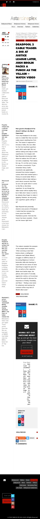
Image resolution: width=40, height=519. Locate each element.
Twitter (17, 90)
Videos (35, 483)
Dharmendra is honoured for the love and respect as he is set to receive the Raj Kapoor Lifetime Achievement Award (5, 190)
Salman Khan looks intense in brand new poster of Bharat (5, 80)
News (23, 483)
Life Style (19, 488)
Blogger (22, 438)
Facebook (17, 87)
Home (17, 33)
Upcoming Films (32, 485)
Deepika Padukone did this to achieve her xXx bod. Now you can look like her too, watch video (5, 247)
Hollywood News (32, 33)
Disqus (32, 438)
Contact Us (36, 2)
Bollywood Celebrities (30, 488)
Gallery (22, 480)
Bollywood (15, 480)
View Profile (20, 411)
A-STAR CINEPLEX (13, 517)
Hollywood (23, 33)
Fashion (29, 483)
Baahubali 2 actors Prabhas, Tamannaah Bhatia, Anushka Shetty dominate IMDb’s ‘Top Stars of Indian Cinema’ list (5, 307)
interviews (23, 485)
